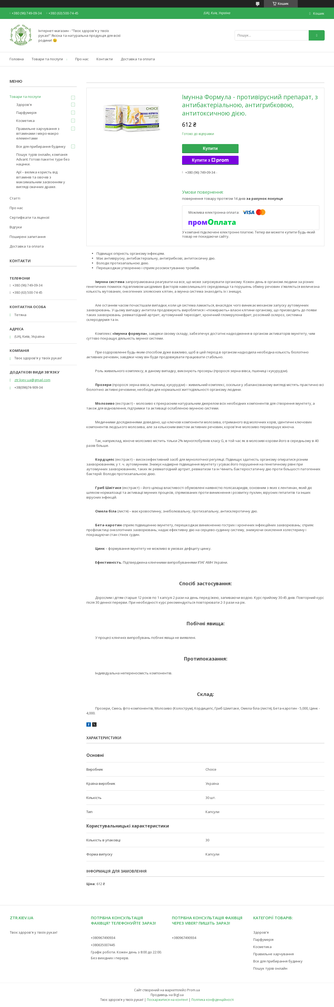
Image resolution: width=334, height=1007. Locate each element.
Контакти (104, 59)
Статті (15, 198)
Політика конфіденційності (212, 999)
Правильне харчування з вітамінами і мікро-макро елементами (37, 133)
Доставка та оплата (138, 59)
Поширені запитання (28, 236)
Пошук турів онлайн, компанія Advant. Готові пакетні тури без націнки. (43, 159)
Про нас (81, 59)
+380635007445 (103, 944)
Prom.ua (193, 990)
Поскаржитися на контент (167, 999)
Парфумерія (26, 112)
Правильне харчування (273, 954)
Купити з (210, 160)
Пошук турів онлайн (270, 968)
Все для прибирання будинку (41, 146)
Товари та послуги (47, 59)
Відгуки (16, 227)
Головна (17, 59)
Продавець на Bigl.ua (167, 995)
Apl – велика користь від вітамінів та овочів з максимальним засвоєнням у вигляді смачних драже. (40, 179)
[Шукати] (317, 35)
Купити (210, 148)
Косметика (25, 120)
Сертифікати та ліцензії (29, 217)
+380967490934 (103, 937)
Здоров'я (24, 104)
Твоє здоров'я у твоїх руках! (33, 932)
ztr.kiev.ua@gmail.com (32, 380)
